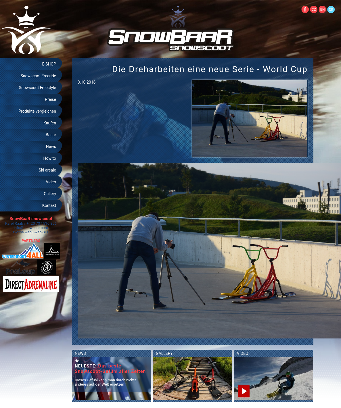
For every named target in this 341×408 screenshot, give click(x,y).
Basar (51, 134)
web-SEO (42, 232)
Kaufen (49, 123)
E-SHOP (49, 64)
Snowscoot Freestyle (37, 87)
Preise (50, 99)
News (51, 146)
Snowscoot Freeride (38, 76)
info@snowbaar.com (31, 228)
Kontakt (49, 205)
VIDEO (242, 353)
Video (51, 182)
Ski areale (47, 170)
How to (49, 158)
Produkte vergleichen (37, 111)
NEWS (80, 353)
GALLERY (164, 353)
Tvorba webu (23, 232)
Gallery (50, 193)
